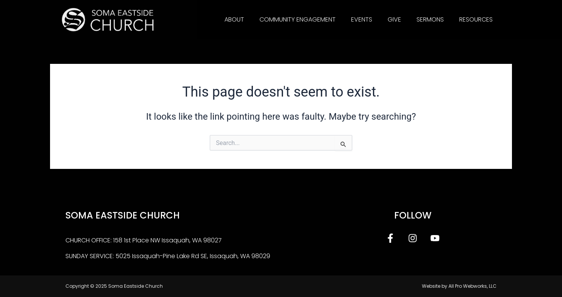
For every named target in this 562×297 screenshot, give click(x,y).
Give (394, 19)
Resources (476, 19)
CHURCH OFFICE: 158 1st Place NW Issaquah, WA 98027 (143, 240)
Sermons (430, 19)
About (234, 19)
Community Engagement (297, 19)
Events (361, 19)
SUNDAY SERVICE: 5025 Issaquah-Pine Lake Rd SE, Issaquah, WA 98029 (167, 256)
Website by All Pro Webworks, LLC (459, 286)
